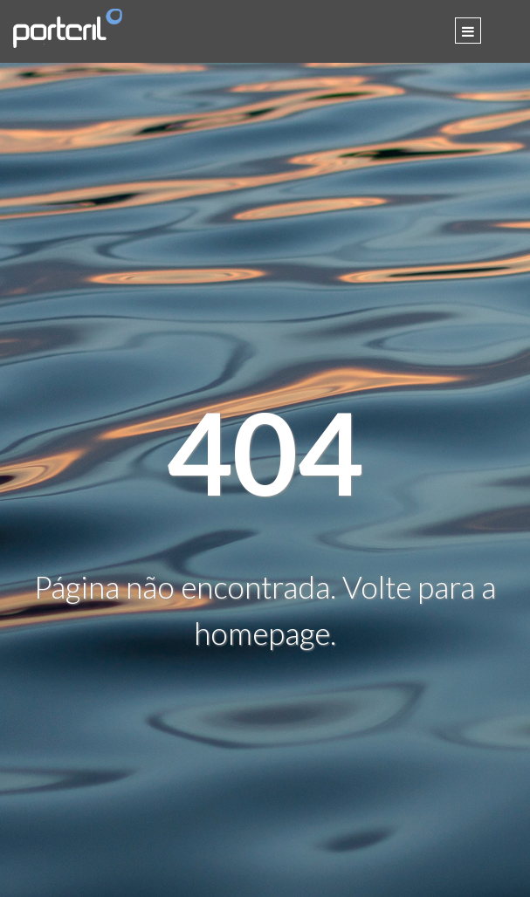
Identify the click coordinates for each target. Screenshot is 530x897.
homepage (262, 632)
